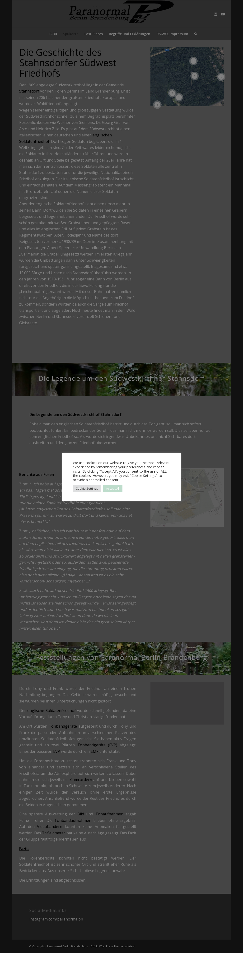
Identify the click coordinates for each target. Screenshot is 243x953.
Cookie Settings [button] (87, 488)
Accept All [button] (113, 488)
